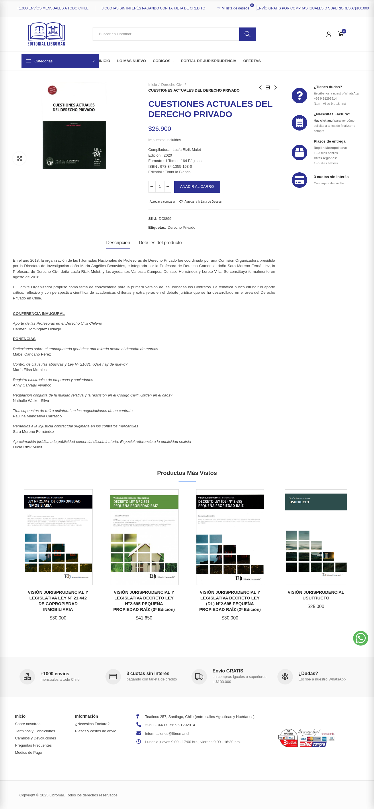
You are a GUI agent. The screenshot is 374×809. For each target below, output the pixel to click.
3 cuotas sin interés (331, 177)
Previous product (260, 87)
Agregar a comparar (162, 201)
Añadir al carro (197, 186)
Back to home (268, 87)
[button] (360, 638)
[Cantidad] (159, 187)
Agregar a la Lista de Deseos (203, 201)
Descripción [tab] (118, 242)
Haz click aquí (323, 120)
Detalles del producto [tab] (160, 242)
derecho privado (181, 227)
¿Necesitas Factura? (332, 114)
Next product (275, 87)
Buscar (247, 34)
